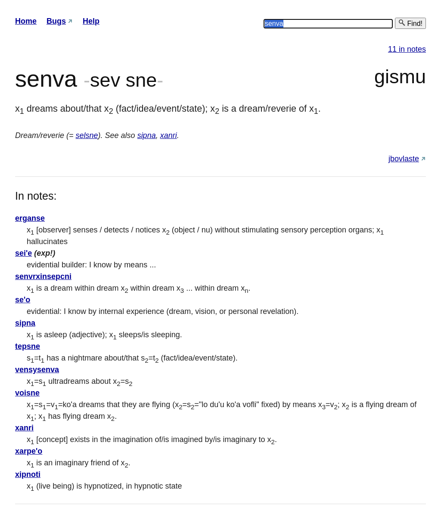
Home (26, 21)
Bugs (56, 21)
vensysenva (37, 369)
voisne (27, 393)
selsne (87, 135)
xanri (168, 135)
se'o (22, 299)
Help (91, 21)
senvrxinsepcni (43, 276)
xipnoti (27, 474)
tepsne (27, 346)
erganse (30, 218)
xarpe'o (28, 451)
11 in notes (407, 49)
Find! (410, 23)
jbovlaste (403, 158)
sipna (146, 135)
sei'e (23, 253)
